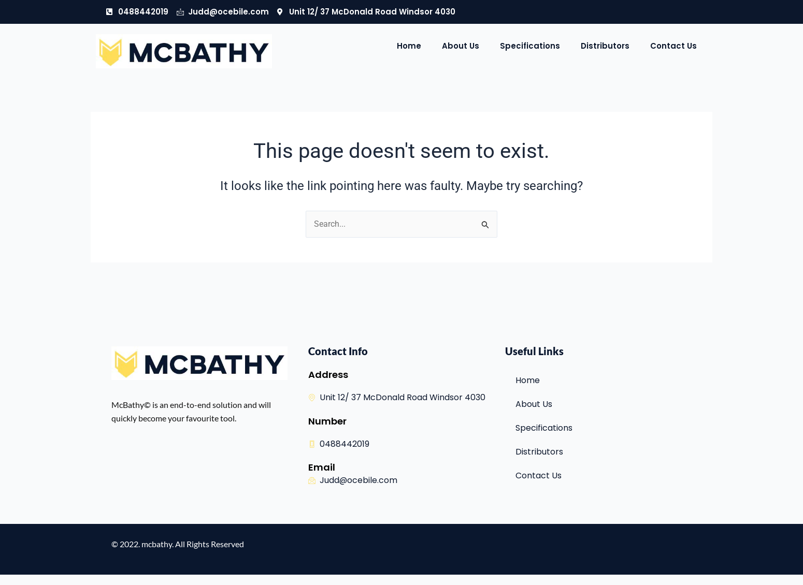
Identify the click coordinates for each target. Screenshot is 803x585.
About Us (460, 45)
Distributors (605, 45)
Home (409, 45)
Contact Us (673, 45)
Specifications (530, 45)
